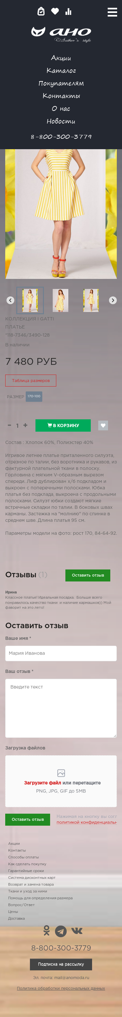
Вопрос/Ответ (21, 905)
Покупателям (61, 83)
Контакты (61, 95)
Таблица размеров (31, 381)
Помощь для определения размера (40, 898)
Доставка (16, 918)
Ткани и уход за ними (27, 891)
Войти (81, 11)
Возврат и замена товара (31, 884)
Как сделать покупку (27, 864)
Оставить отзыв (88, 575)
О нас (61, 108)
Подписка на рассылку (61, 964)
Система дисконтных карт (32, 877)
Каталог (61, 70)
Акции (61, 57)
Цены (13, 912)
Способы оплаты (23, 857)
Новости (61, 120)
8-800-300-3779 (61, 136)
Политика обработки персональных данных (61, 988)
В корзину (63, 425)
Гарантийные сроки (26, 871)
